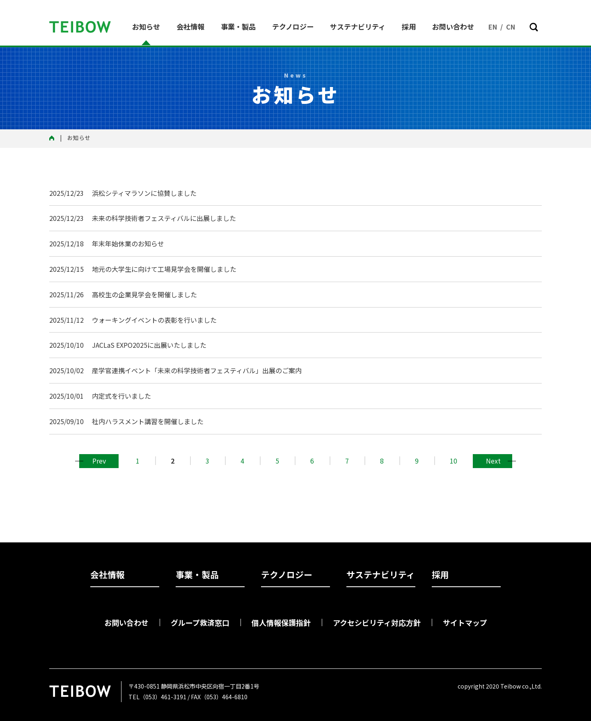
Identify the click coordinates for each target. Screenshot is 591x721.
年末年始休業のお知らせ (128, 243)
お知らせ (146, 26)
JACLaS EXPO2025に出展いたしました (149, 345)
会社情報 (190, 26)
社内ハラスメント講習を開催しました (148, 421)
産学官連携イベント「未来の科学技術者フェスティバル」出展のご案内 (197, 370)
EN (492, 27)
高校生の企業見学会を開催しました (144, 294)
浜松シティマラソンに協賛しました (144, 193)
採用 (409, 26)
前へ (98, 461)
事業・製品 (238, 26)
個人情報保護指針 (281, 622)
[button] (533, 27)
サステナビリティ (357, 26)
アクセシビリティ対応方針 (377, 622)
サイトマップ (465, 622)
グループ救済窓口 (200, 622)
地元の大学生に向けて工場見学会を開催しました (164, 269)
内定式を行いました (121, 396)
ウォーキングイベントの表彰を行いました (154, 320)
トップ (54, 138)
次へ (492, 461)
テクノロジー (293, 26)
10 (453, 461)
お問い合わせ (453, 26)
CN (510, 27)
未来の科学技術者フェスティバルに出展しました (164, 218)
